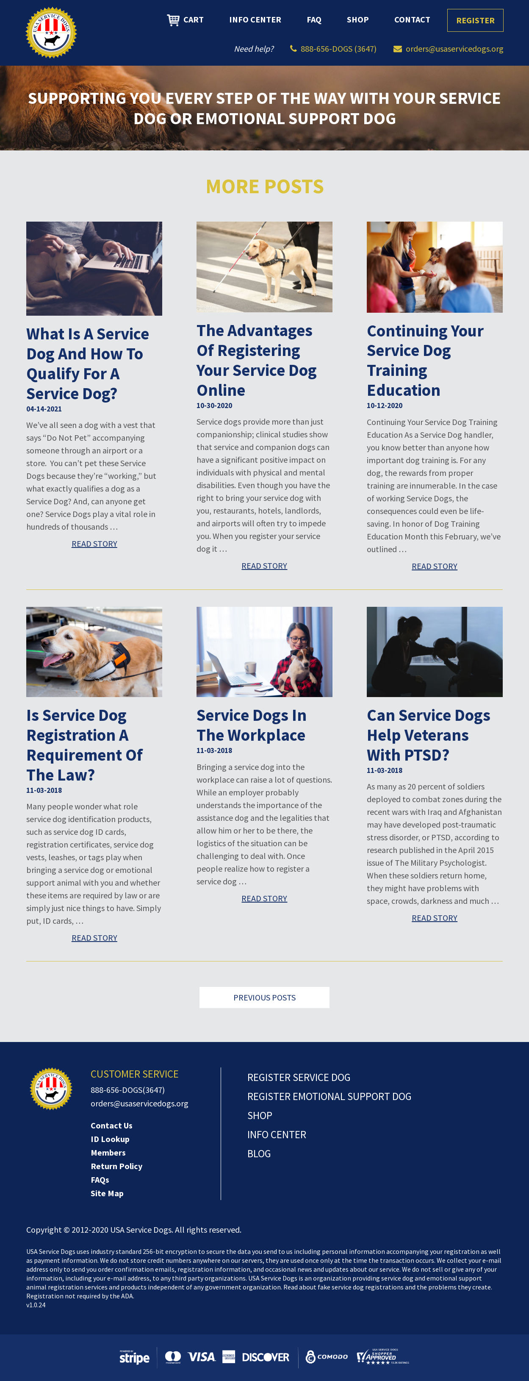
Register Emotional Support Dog (329, 1096)
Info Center (255, 19)
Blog (259, 1153)
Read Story (94, 543)
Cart (185, 20)
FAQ (314, 19)
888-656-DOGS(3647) (128, 1089)
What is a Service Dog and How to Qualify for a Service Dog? (87, 363)
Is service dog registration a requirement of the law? (84, 745)
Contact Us (112, 1125)
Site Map (107, 1193)
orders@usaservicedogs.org (455, 48)
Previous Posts (264, 997)
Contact (412, 19)
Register (475, 20)
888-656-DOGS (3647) (339, 48)
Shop (358, 19)
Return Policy (116, 1166)
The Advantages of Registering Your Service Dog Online (257, 360)
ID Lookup (110, 1139)
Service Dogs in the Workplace (252, 725)
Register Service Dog (299, 1077)
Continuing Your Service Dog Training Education (425, 360)
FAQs (100, 1179)
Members (108, 1152)
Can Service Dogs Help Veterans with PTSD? (428, 735)
